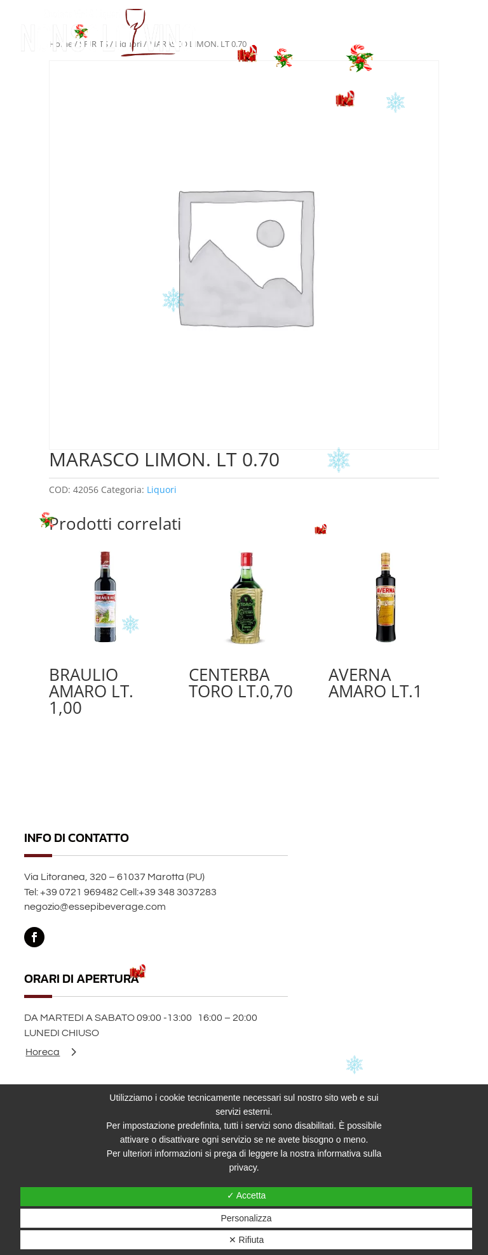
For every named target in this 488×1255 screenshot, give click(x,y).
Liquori (162, 489)
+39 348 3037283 (178, 892)
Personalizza (245, 1218)
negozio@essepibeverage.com (95, 907)
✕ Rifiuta (246, 1240)
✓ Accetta (246, 1195)
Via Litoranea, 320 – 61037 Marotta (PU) (114, 877)
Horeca (42, 1052)
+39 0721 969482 (79, 892)
